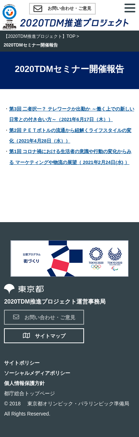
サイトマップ (44, 336)
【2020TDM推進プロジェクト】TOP (39, 36)
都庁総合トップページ (29, 393)
